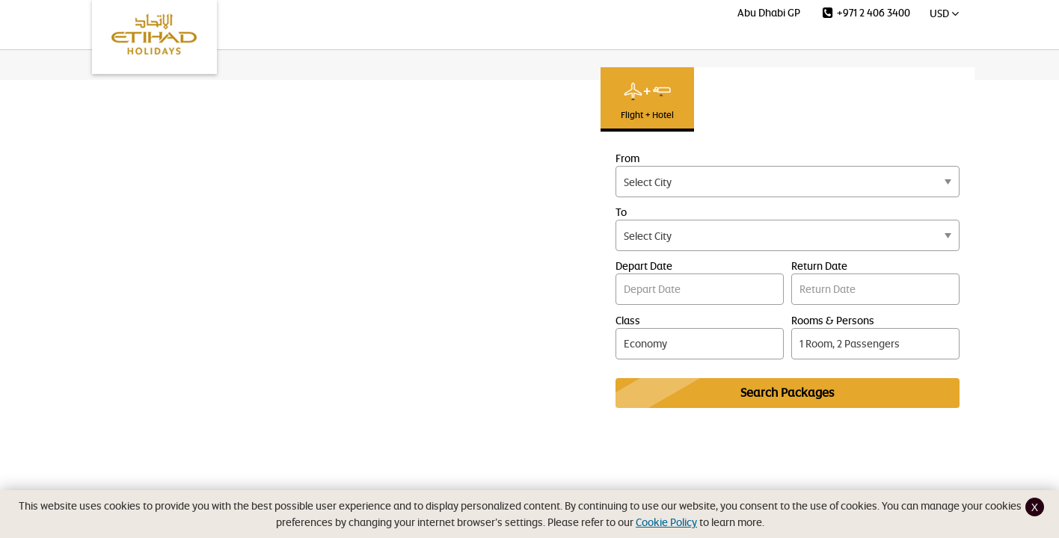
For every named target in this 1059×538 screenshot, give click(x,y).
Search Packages (787, 392)
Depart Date (644, 266)
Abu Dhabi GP (768, 12)
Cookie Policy (666, 522)
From (627, 158)
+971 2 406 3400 (866, 12)
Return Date (819, 266)
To (621, 212)
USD (944, 13)
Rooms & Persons (832, 320)
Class (628, 320)
